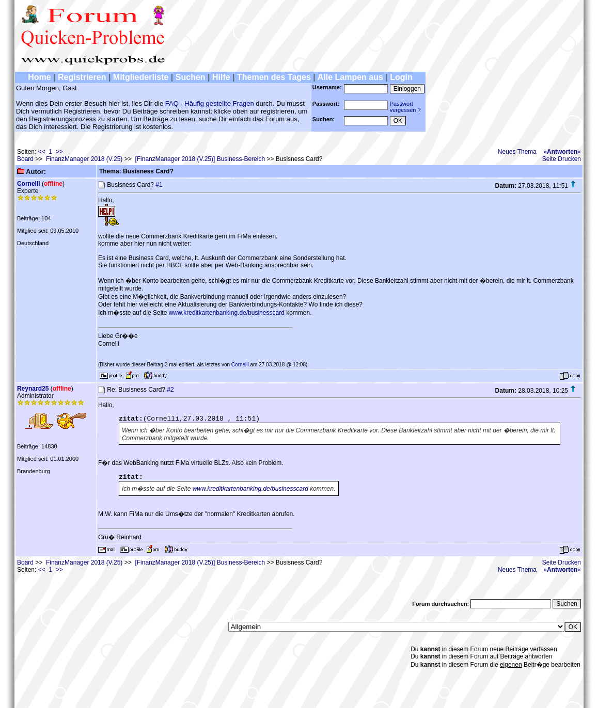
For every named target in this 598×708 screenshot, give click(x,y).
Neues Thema (517, 151)
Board (25, 159)
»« (562, 151)
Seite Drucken (561, 159)
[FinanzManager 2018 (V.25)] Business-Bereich (200, 159)
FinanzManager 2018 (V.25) (84, 159)
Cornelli (28, 183)
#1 (158, 184)
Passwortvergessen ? (405, 107)
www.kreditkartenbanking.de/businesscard (227, 312)
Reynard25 (33, 388)
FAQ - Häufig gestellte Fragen (209, 103)
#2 (170, 389)
